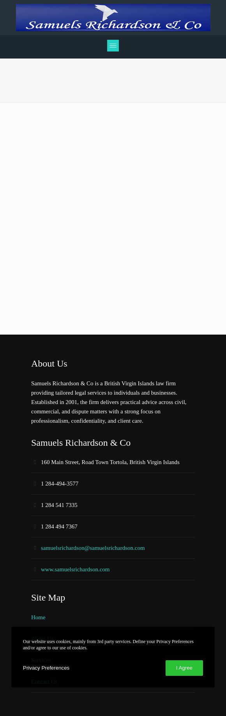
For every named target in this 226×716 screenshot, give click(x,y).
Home (38, 617)
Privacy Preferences (46, 668)
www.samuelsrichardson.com (75, 569)
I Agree (184, 668)
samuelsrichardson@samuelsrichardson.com (93, 548)
